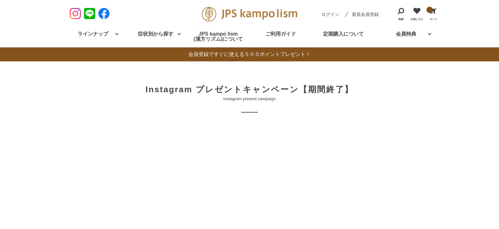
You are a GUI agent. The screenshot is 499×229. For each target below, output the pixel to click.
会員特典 (406, 34)
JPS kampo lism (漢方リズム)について (218, 36)
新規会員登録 (365, 14)
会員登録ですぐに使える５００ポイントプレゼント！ (249, 54)
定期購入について (343, 34)
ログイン (330, 14)
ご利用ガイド (280, 34)
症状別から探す (155, 34)
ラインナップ (93, 34)
